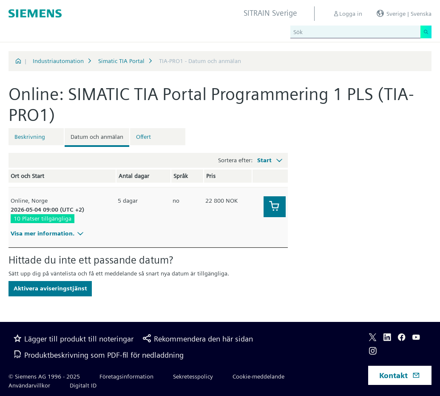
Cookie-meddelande (258, 376)
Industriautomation (58, 60)
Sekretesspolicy (193, 376)
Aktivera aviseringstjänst (50, 288)
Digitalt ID (83, 385)
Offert (143, 136)
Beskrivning (29, 136)
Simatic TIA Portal (121, 60)
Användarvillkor (29, 385)
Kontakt (399, 375)
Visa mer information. (48, 233)
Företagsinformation (126, 376)
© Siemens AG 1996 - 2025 (44, 376)
